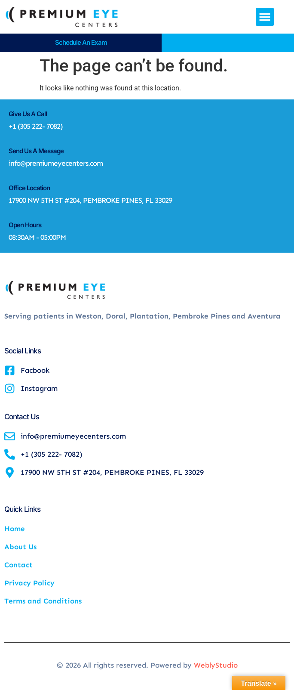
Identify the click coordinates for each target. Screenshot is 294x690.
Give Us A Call (28, 114)
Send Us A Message (36, 151)
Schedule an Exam (81, 42)
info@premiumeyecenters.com (56, 163)
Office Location (29, 188)
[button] (265, 17)
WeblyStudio (216, 665)
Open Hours (25, 225)
